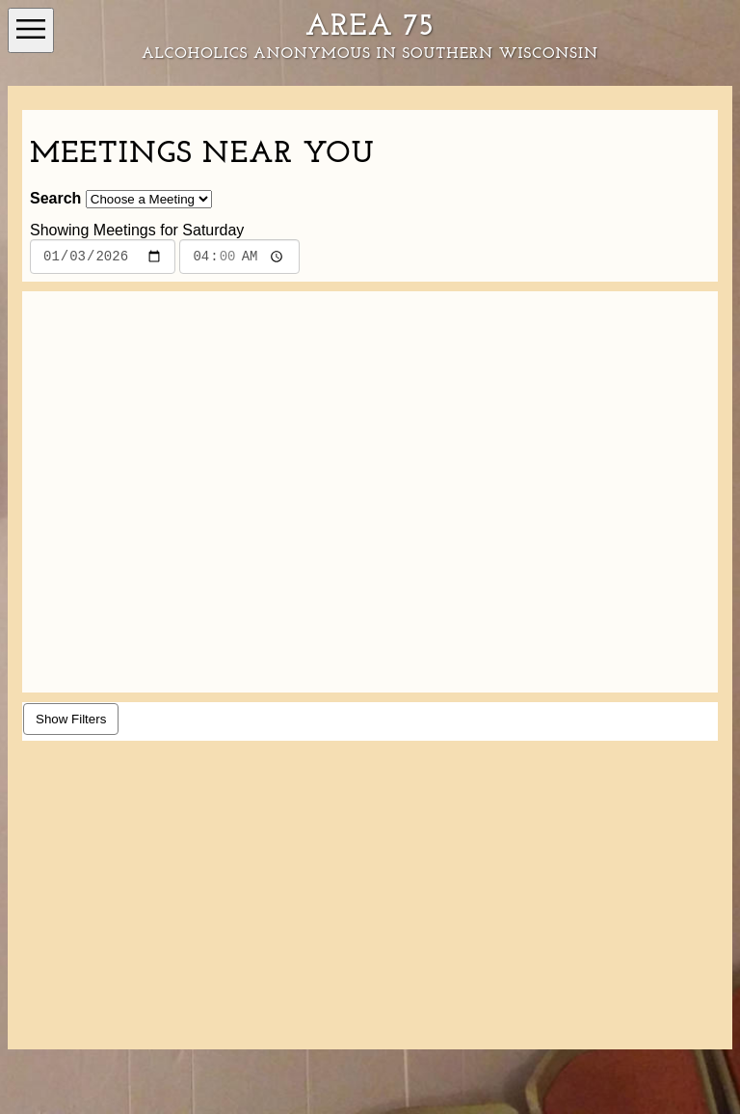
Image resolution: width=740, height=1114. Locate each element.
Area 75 (370, 27)
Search (55, 198)
